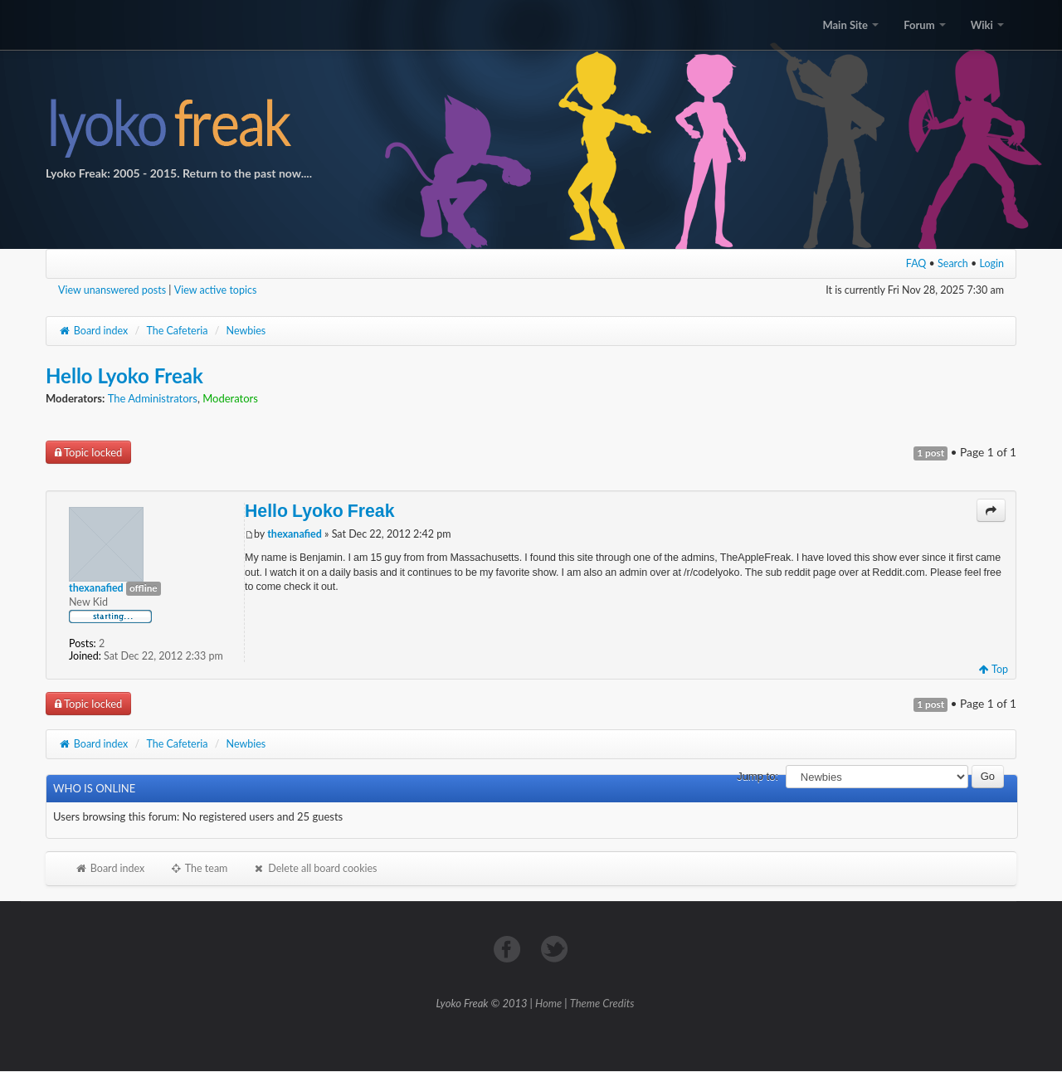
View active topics (215, 290)
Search (953, 263)
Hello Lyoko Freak (124, 375)
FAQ (916, 263)
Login (992, 263)
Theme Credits (602, 1003)
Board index (93, 330)
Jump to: (757, 776)
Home (548, 1003)
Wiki (987, 25)
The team (198, 868)
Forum (924, 25)
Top (993, 669)
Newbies (246, 330)
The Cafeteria (176, 330)
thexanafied (294, 534)
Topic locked (88, 452)
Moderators (230, 398)
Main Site (850, 25)
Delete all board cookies (314, 868)
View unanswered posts (112, 290)
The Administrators (152, 398)
